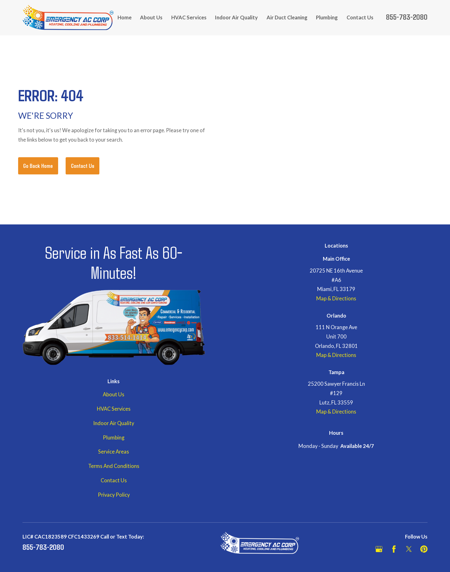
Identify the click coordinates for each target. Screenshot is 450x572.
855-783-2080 (407, 16)
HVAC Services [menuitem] (189, 17)
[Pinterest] (424, 549)
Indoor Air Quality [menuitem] (236, 17)
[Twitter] (408, 549)
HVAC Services (114, 409)
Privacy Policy (114, 495)
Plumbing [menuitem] (327, 17)
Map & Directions (336, 298)
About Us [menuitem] (151, 17)
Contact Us (82, 165)
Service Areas (113, 452)
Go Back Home (38, 165)
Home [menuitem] (125, 17)
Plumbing (113, 437)
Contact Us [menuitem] (360, 17)
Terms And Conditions (113, 466)
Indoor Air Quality (113, 423)
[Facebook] (394, 549)
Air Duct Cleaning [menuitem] (287, 17)
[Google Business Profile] (378, 549)
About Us (113, 394)
